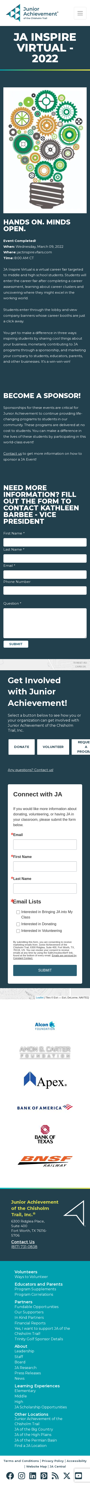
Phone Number (16, 582)
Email (9, 565)
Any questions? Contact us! (30, 770)
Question (12, 603)
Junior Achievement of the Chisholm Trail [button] (38, 1421)
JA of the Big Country (34, 1429)
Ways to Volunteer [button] (31, 1277)
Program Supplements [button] (35, 1289)
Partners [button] (23, 1302)
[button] (11, 1476)
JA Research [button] (25, 1368)
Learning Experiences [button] (37, 1386)
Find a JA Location (31, 1446)
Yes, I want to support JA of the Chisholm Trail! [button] (42, 1331)
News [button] (19, 1378)
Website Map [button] (36, 1466)
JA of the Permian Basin (36, 1440)
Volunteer (53, 747)
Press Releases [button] (28, 1373)
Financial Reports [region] (30, 1323)
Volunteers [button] (26, 1272)
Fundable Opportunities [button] (36, 1307)
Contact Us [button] (23, 1242)
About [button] (21, 1346)
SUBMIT (45, 970)
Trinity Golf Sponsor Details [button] (39, 1339)
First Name (13, 533)
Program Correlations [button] (34, 1294)
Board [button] (20, 1362)
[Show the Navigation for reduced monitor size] (80, 13)
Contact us (12, 453)
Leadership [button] (24, 1351)
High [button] (19, 1402)
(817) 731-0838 (24, 1247)
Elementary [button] (25, 1391)
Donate (21, 747)
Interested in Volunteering (41, 931)
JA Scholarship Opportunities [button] (41, 1407)
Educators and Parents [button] (39, 1284)
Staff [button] (19, 1357)
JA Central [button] (58, 1466)
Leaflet (39, 997)
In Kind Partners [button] (29, 1317)
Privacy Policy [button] (53, 1461)
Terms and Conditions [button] (21, 1461)
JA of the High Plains (33, 1435)
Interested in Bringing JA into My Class (47, 914)
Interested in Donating (38, 924)
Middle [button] (21, 1396)
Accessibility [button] (77, 1461)
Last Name (13, 549)
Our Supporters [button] (29, 1312)
